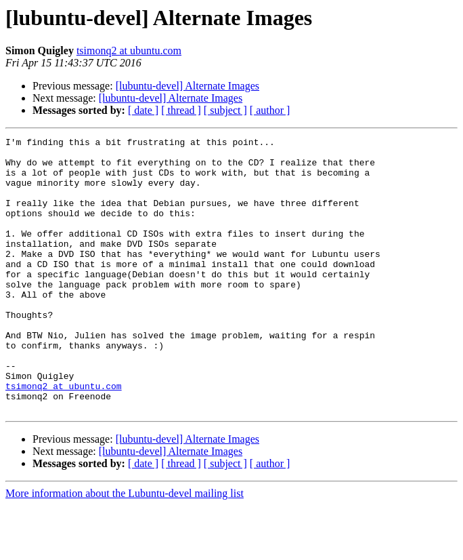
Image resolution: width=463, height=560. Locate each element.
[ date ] (143, 110)
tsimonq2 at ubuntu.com (128, 50)
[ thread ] (181, 110)
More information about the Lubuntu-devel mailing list (124, 548)
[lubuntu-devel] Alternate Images (187, 86)
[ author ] (270, 110)
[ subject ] (225, 110)
